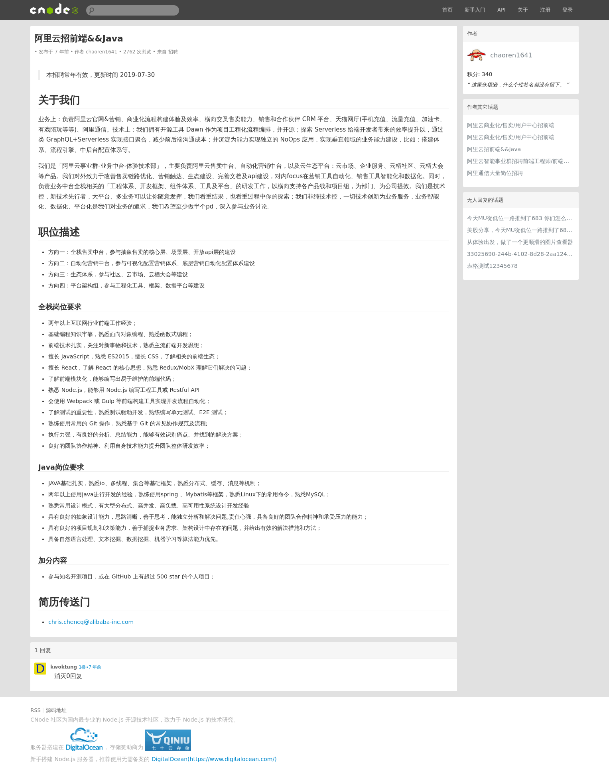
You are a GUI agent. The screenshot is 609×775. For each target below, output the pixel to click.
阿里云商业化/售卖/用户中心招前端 (510, 125)
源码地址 (56, 710)
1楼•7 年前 (90, 667)
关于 (523, 10)
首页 (447, 10)
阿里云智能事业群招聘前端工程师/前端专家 (521, 161)
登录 (567, 10)
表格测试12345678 (492, 266)
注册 (545, 10)
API (501, 10)
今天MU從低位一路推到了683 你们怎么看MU (521, 218)
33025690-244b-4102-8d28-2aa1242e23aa (521, 254)
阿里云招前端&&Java (494, 149)
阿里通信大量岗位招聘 (495, 173)
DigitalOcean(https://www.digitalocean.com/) (214, 759)
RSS (35, 710)
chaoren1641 (511, 55)
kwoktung (63, 667)
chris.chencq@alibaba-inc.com (91, 622)
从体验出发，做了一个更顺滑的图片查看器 (520, 242)
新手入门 (475, 10)
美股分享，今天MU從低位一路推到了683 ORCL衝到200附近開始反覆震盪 (521, 230)
